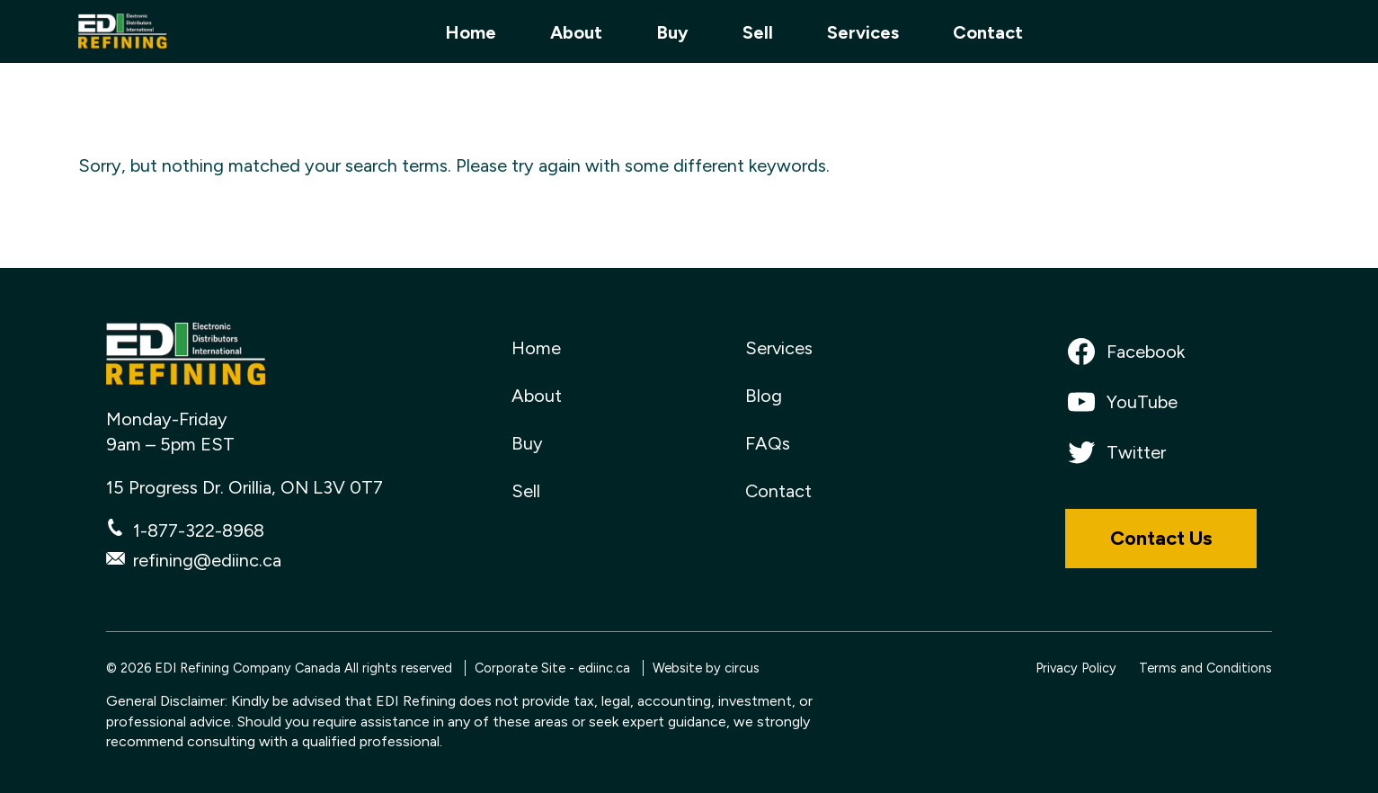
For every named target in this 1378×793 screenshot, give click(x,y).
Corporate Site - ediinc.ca (552, 668)
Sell (757, 32)
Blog (763, 395)
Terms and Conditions (1205, 668)
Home (470, 32)
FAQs (767, 443)
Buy (672, 32)
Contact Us (1161, 538)
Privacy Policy (1076, 668)
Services (863, 32)
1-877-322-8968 (198, 530)
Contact (988, 32)
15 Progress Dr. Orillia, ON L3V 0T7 (244, 487)
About (576, 32)
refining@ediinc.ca (207, 560)
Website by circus (706, 668)
